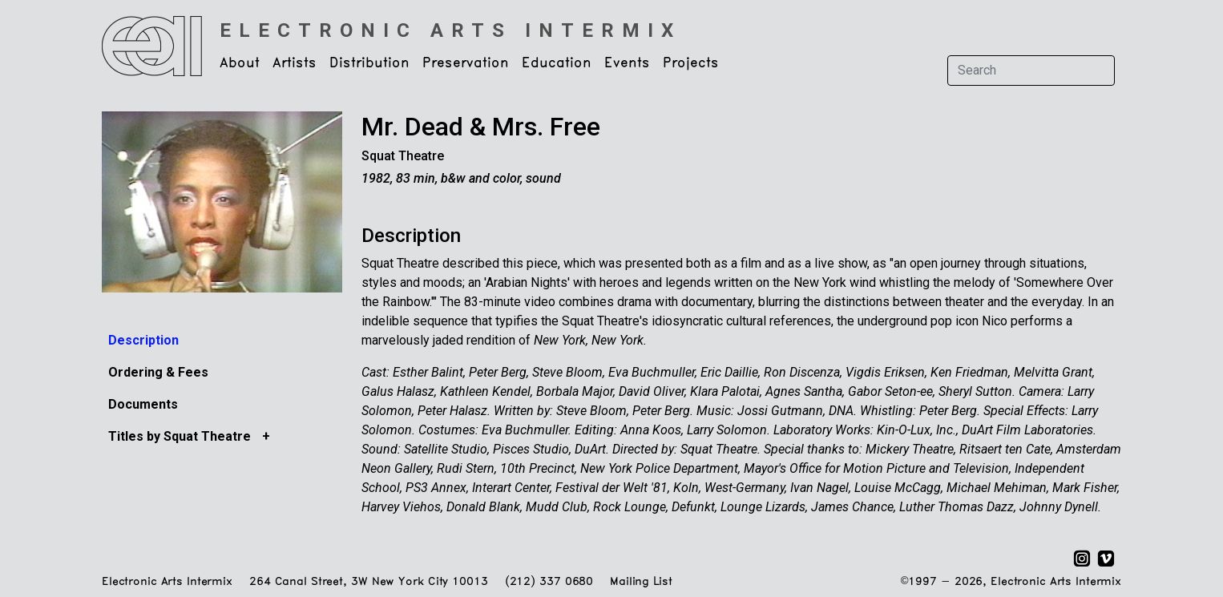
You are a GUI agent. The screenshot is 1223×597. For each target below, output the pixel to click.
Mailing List (641, 582)
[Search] (1031, 70)
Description (143, 340)
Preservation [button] (465, 63)
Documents (143, 404)
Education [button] (556, 63)
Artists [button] (294, 63)
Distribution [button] (369, 63)
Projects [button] (691, 63)
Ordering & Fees (158, 372)
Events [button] (627, 63)
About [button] (240, 63)
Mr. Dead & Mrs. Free (480, 126)
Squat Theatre (402, 155)
